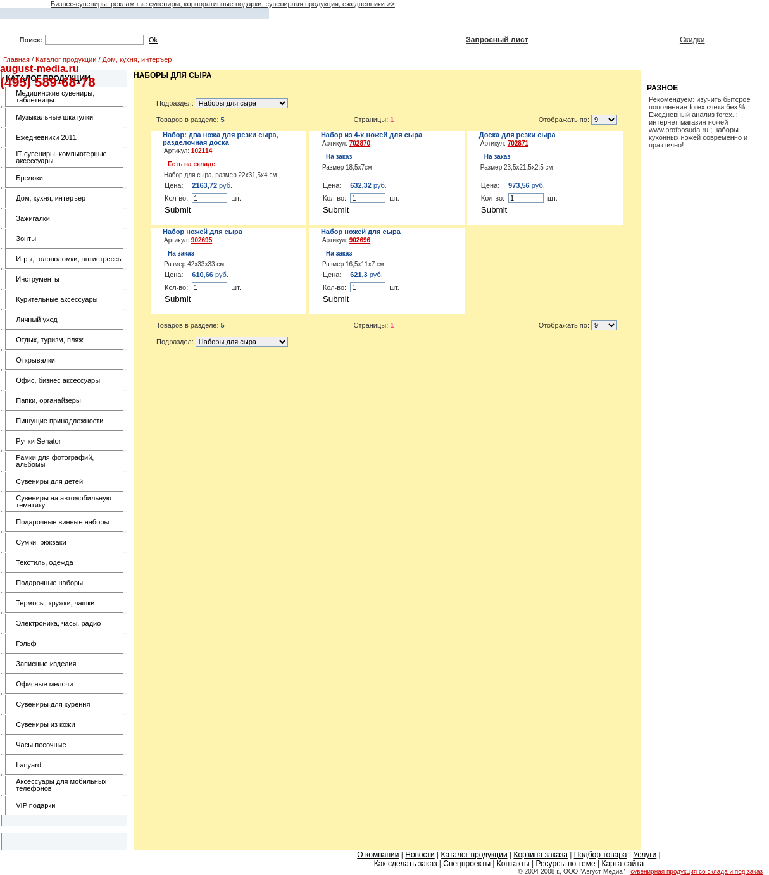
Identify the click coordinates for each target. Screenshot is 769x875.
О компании (378, 854)
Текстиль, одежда (44, 562)
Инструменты (37, 279)
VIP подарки (35, 805)
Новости (419, 854)
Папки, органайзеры (48, 400)
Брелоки (29, 178)
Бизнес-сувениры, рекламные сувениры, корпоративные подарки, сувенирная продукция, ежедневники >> (223, 4)
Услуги (644, 854)
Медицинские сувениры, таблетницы (55, 96)
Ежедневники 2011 (46, 137)
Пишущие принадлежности (59, 421)
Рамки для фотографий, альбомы (55, 461)
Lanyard (28, 765)
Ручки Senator (38, 441)
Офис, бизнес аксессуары (58, 380)
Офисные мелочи (44, 684)
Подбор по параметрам (304, 39)
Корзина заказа (540, 854)
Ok (153, 40)
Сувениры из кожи (45, 724)
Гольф (26, 643)
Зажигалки (33, 218)
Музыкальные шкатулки (54, 117)
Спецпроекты (467, 863)
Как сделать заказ (405, 863)
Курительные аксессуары (56, 299)
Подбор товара (600, 854)
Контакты (513, 863)
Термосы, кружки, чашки (55, 603)
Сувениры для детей (49, 481)
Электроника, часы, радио (58, 623)
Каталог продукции (65, 59)
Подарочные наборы (49, 582)
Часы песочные (41, 744)
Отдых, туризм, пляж (49, 340)
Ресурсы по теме (565, 863)
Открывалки (35, 360)
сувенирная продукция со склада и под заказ (696, 871)
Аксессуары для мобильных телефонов (61, 785)
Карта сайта (622, 863)
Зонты (26, 238)
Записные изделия (46, 663)
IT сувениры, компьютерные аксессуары (61, 157)
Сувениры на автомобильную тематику (63, 501)
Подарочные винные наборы (62, 522)
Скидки (692, 39)
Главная (16, 59)
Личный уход (36, 319)
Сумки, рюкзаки (41, 542)
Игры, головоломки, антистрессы (69, 259)
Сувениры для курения (53, 704)
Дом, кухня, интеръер (137, 59)
